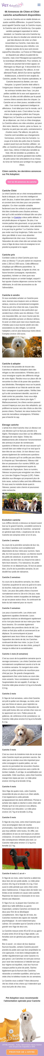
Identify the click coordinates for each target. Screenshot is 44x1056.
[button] (39, 5)
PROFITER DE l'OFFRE (22, 1052)
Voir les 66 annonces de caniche (22, 182)
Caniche (17, 217)
